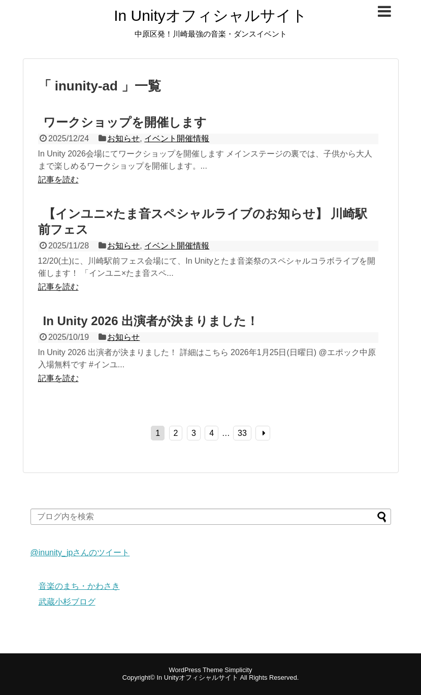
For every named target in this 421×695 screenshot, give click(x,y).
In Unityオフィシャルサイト (210, 15)
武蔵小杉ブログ (67, 601)
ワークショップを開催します (125, 122)
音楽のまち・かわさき (79, 586)
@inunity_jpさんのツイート (80, 552)
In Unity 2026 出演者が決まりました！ (151, 321)
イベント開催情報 (176, 138)
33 (242, 433)
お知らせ (123, 138)
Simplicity (238, 670)
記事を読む (58, 179)
